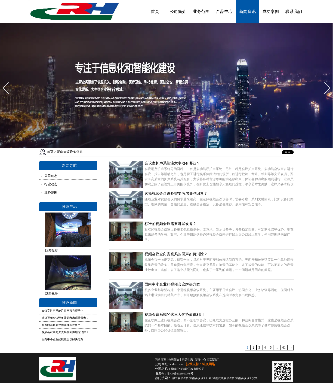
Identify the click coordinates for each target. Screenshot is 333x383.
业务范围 (201, 11)
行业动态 (50, 184)
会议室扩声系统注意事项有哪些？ (62, 310)
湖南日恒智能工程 (187, 369)
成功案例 (270, 11)
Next (324, 81)
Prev (3, 81)
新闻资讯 (247, 11)
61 (284, 347)
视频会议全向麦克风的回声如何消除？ (65, 332)
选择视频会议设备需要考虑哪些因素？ (65, 317)
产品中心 (224, 11)
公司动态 (50, 176)
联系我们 (293, 11)
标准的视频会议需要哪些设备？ (61, 325)
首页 (155, 11)
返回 (287, 152)
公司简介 (178, 11)
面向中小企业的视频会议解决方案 (62, 339)
